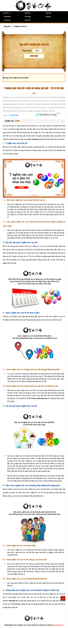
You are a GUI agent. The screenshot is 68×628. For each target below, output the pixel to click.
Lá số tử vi (7, 13)
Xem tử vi (27, 13)
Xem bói (48, 16)
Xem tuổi (48, 13)
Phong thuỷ (7, 16)
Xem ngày (27, 16)
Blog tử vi (27, 20)
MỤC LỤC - (12, 121)
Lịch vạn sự (7, 20)
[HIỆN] (17, 121)
